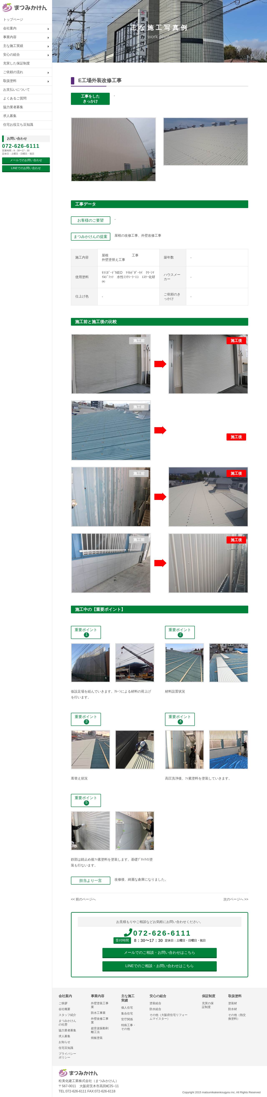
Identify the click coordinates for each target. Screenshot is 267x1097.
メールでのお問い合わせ (26, 160)
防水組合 (155, 1009)
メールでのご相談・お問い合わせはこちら (159, 952)
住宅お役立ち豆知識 (18, 124)
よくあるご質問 (14, 98)
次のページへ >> (235, 899)
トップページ (13, 19)
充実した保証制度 (16, 63)
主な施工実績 (13, 46)
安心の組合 (11, 54)
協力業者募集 (13, 107)
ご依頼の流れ (13, 72)
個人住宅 (127, 1007)
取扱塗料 (9, 81)
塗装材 (232, 1003)
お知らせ (64, 1042)
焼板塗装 (97, 1037)
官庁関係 (127, 1019)
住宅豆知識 (66, 1047)
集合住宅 (127, 1013)
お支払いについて (16, 89)
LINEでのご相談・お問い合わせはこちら (159, 966)
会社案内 (9, 28)
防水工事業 (98, 1012)
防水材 (232, 1009)
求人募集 (9, 116)
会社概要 (64, 1009)
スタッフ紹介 (67, 1015)
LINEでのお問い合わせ (26, 168)
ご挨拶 (63, 1003)
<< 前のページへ (83, 899)
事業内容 (9, 37)
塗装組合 (155, 1003)
